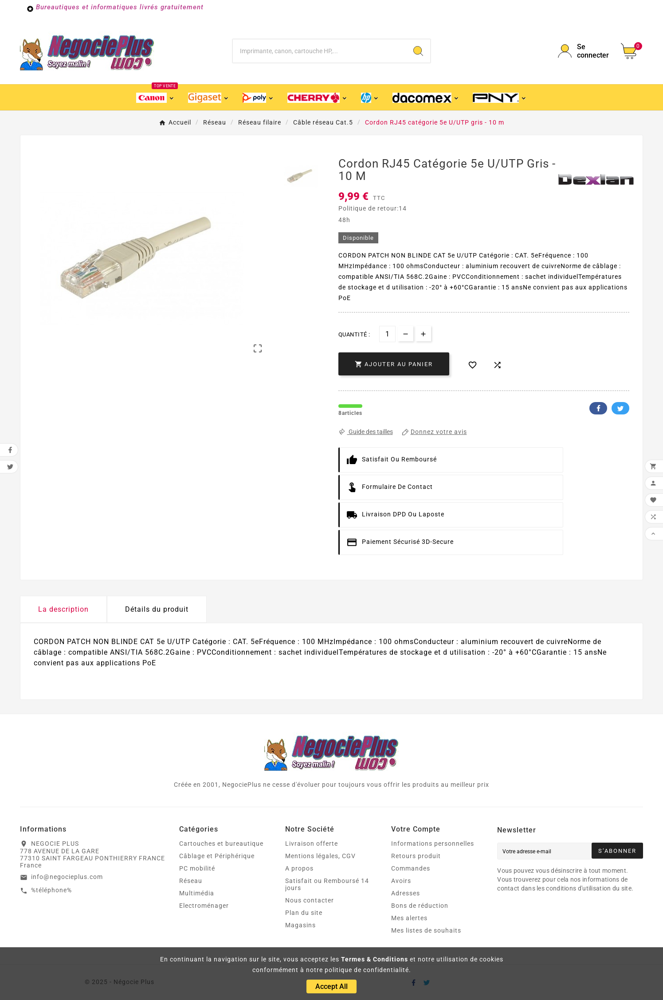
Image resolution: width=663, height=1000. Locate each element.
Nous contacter (309, 900)
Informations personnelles (432, 843)
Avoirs (401, 880)
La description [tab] (63, 609)
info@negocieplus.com (67, 876)
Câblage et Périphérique (217, 855)
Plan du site (303, 912)
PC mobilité (197, 868)
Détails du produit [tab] (156, 609)
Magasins (300, 925)
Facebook (598, 408)
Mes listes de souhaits (426, 930)
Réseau (190, 880)
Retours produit (416, 855)
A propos (299, 868)
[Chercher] (319, 50)
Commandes (410, 868)
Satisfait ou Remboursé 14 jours (327, 884)
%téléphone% (51, 890)
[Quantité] (387, 334)
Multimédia (196, 893)
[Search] (418, 51)
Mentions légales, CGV (320, 855)
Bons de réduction (419, 905)
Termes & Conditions (374, 959)
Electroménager (204, 905)
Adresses (405, 893)
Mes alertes (409, 918)
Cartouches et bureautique (221, 843)
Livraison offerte (311, 843)
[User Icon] (584, 51)
